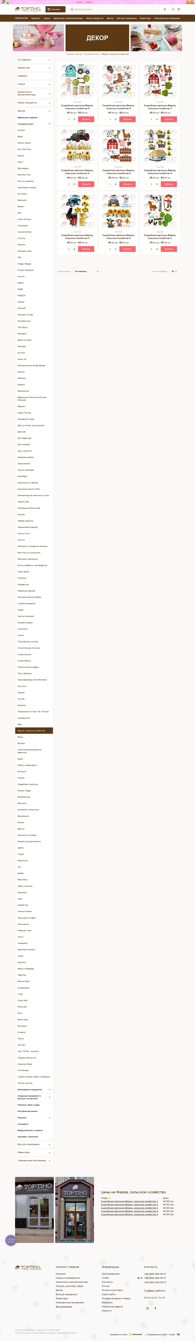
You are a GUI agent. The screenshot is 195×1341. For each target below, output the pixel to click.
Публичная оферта (112, 1306)
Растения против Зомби (29, 597)
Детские (22, 431)
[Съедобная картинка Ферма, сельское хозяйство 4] (160, 146)
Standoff (22, 308)
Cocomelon (23, 225)
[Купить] (86, 119)
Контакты (119, 2)
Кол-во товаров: (159, 271)
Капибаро (22, 476)
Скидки (88, 2)
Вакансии (107, 1302)
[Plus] (74, 119)
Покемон (22, 578)
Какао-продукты (94, 18)
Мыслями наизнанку (28, 559)
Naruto (21, 155)
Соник (21, 635)
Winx (20, 1013)
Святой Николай (26, 616)
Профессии (23, 584)
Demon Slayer (24, 143)
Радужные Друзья (26, 591)
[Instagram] (176, 2)
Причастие (24, 68)
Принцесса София (27, 918)
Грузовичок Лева (26, 419)
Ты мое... (22, 699)
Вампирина (23, 391)
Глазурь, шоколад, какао (70, 1286)
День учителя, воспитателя (31, 425)
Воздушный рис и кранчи (30, 1130)
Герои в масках (25, 886)
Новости (106, 1310)
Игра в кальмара (26, 470)
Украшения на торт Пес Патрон (33, 711)
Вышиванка (23, 816)
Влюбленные (24, 797)
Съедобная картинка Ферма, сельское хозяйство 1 (129, 1201)
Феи (20, 724)
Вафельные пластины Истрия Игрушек (32, 398)
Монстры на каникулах (29, 552)
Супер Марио (24, 660)
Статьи (106, 1286)
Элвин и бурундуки (27, 765)
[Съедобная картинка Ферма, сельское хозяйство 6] (77, 146)
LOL (19, 867)
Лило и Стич (24, 533)
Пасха (21, 1038)
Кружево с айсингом (28, 1136)
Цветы (21, 847)
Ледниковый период (27, 527)
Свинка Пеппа (25, 911)
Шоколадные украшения (30, 1089)
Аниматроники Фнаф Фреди (31, 365)
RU (21, 2)
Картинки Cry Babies (28, 482)
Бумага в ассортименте (29, 841)
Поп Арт (22, 1045)
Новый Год (23, 905)
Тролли (21, 692)
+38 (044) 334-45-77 (155, 1282)
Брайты (21, 384)
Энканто (22, 771)
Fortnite (21, 238)
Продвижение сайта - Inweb (163, 1334)
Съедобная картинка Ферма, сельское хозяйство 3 (129, 1207)
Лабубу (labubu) (25, 521)
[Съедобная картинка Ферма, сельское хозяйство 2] (118, 211)
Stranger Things (25, 314)
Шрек (20, 759)
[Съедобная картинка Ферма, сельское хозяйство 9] (77, 81)
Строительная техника (29, 648)
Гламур (21, 778)
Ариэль (21, 372)
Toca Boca (22, 327)
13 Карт (21, 130)
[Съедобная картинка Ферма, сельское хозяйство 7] (160, 81)
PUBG (20, 289)
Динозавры (23, 168)
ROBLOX (21, 295)
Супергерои (23, 988)
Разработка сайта (126, 1334)
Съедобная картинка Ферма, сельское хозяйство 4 (129, 1211)
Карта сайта (108, 1294)
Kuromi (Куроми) (26, 270)
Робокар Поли (24, 930)
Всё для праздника (127, 18)
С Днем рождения (26, 603)
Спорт (21, 956)
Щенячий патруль (26, 949)
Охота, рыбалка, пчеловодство (32, 565)
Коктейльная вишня (27, 1111)
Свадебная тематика (28, 784)
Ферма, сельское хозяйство (31, 730)
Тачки (20, 937)
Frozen (21, 854)
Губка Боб (22, 1000)
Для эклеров (24, 444)
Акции (79, 2)
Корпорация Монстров (29, 508)
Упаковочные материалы (167, 18)
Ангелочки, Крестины (28, 809)
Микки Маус (24, 981)
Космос (21, 514)
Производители (111, 1273)
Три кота (22, 686)
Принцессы (23, 924)
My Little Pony (24, 149)
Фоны (20, 737)
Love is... (22, 276)
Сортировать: (64, 271)
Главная (70, 54)
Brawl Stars (23, 1019)
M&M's (21, 283)
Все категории (64, 1306)
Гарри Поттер (24, 412)
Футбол (21, 743)
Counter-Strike (24, 232)
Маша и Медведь (26, 968)
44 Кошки (22, 194)
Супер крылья (24, 654)
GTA (19, 257)
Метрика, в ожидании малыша (32, 546)
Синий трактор (25, 1083)
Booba (21, 206)
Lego (20, 898)
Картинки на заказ (27, 835)
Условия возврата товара (116, 1298)
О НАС (105, 1277)
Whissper (22, 333)
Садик (21, 610)
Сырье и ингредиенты (68, 1277)
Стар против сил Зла (28, 641)
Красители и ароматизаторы (68, 18)
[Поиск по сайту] (72, 9)
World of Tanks (25, 340)
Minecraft (22, 1007)
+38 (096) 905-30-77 (34, 2)
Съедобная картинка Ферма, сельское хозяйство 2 (129, 1204)
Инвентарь (145, 18)
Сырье (47, 18)
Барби (21, 873)
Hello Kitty (23, 860)
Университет (24, 718)
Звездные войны (26, 457)
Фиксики (22, 803)
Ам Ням (21, 353)
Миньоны (22, 1026)
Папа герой (23, 571)
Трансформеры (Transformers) (32, 679)
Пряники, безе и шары (29, 1105)
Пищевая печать (92, 54)
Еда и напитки (25, 451)
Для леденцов (24, 438)
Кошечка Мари (25, 1064)
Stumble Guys (24, 321)
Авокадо (22, 346)
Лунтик (21, 540)
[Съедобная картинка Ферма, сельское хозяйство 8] (118, 81)
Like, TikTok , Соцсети (28, 1051)
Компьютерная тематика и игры (33, 495)
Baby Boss (22, 879)
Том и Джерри (25, 673)
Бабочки (22, 378)
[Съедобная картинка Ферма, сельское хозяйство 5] (118, 146)
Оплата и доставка (103, 2)
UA (16, 2)
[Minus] (63, 119)
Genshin (22, 244)
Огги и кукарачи (26, 181)
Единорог (22, 892)
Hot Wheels (23, 1070)
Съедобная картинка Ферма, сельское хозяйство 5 (129, 1214)
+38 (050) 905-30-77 (60, 2)
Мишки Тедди (24, 790)
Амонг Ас (22, 359)
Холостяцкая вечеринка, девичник (30, 750)
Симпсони (23, 629)
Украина (22, 705)
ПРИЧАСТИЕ (21, 18)
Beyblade (22, 200)
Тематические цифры (28, 667)
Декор (110, 18)
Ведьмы (21, 406)
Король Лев (23, 501)
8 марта (21, 1032)
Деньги (21, 828)
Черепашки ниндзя (27, 187)
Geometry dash (25, 251)
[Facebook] (179, 2)
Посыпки (22, 1117)
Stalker (21, 302)
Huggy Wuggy (24, 263)
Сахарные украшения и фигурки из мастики (29, 1097)
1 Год (20, 994)
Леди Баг (22, 975)
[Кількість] (69, 119)
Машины (22, 962)
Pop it (20, 162)
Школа (21, 822)
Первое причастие (27, 1057)
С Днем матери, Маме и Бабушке (34, 1076)
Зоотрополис (24, 463)
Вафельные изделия (27, 117)
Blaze (20, 136)
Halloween (23, 943)
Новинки (35, 18)
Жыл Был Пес (24, 174)
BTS (19, 213)
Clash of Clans (24, 219)
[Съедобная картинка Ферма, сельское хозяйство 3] (77, 211)
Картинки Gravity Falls (29, 489)
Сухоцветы (23, 1124)
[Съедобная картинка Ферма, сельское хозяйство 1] (160, 211)
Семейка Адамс (25, 622)
